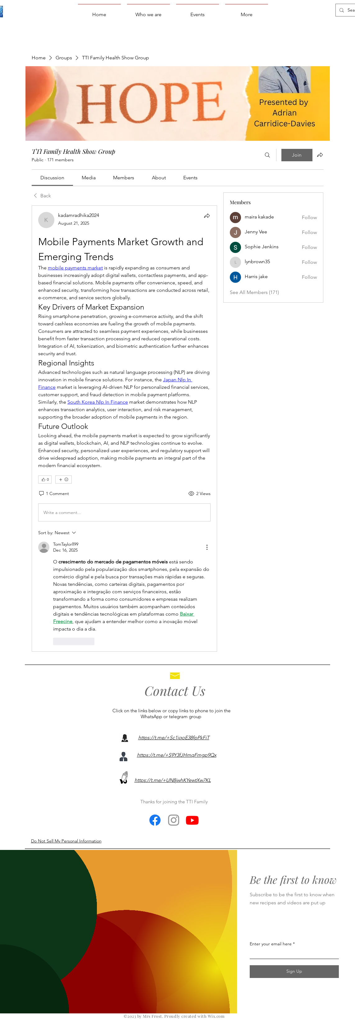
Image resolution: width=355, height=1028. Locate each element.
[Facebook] (155, 820)
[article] (124, 428)
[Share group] (320, 154)
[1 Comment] (53, 494)
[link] (52, 178)
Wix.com (216, 1016)
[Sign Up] (294, 971)
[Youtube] (192, 820)
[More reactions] (63, 479)
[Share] (207, 215)
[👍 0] (45, 479)
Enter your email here (271, 944)
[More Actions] (207, 547)
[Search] (267, 155)
